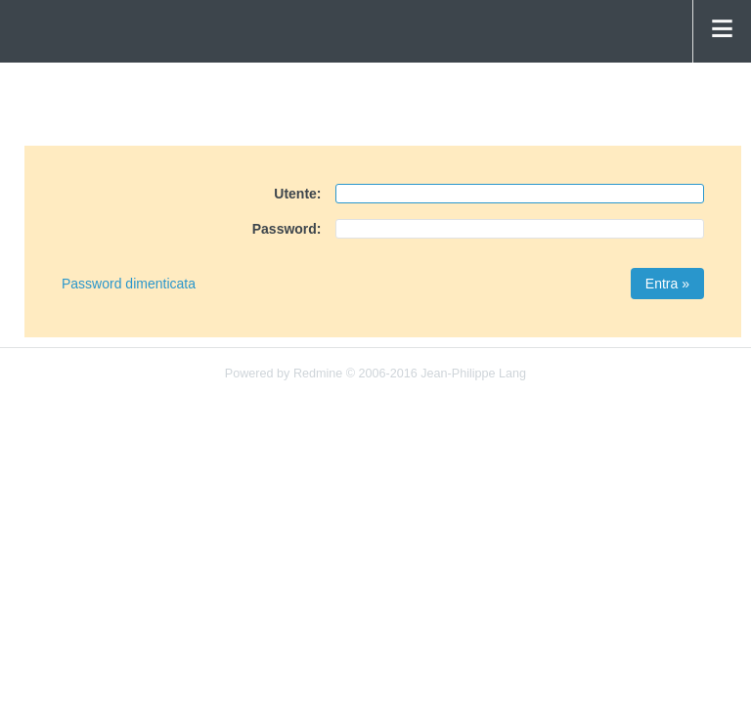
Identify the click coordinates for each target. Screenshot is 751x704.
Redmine (317, 373)
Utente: (297, 193)
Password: (287, 229)
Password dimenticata (129, 283)
